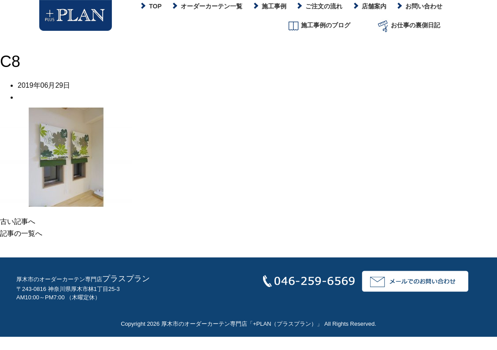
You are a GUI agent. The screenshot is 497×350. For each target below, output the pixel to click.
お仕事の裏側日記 (408, 26)
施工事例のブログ (318, 26)
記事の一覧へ (21, 233)
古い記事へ (17, 221)
